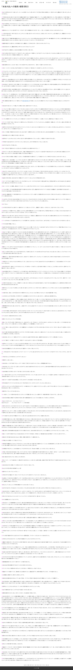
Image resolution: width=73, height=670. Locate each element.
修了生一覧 (39, 665)
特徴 (28, 665)
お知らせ (25, 665)
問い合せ (47, 665)
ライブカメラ (43, 665)
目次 (35, 665)
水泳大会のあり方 (26, 100)
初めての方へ (32, 665)
